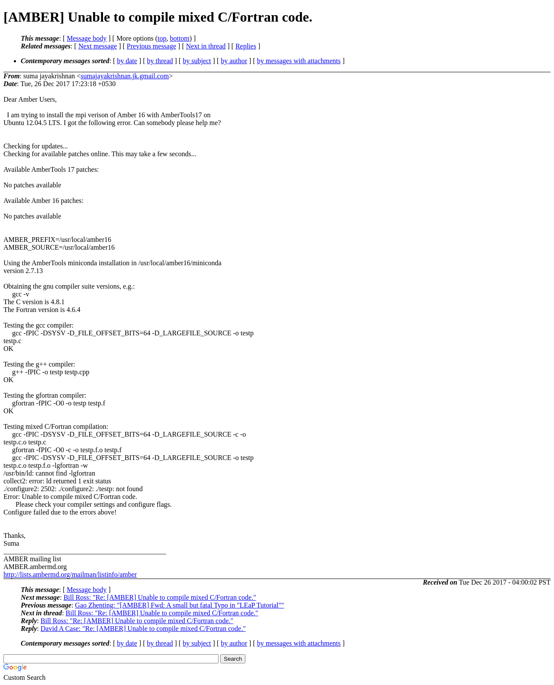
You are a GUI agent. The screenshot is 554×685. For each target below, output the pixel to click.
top (162, 38)
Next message (97, 46)
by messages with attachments (299, 60)
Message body (86, 38)
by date (127, 60)
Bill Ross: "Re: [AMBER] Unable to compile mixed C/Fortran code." (160, 597)
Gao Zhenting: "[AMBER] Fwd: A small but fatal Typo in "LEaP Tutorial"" (179, 605)
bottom (179, 38)
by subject (197, 60)
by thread (160, 60)
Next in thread (206, 46)
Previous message (151, 46)
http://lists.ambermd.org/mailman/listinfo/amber (70, 574)
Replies (245, 46)
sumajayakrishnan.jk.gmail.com (125, 76)
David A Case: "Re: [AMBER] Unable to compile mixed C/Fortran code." (143, 628)
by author (234, 60)
